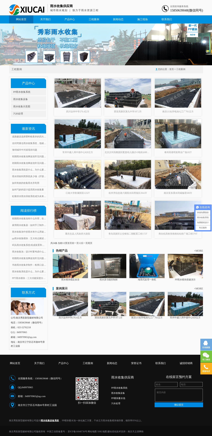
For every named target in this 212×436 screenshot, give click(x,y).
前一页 (75, 243)
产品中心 (70, 19)
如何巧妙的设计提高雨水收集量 (28, 189)
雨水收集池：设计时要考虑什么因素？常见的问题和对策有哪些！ (29, 251)
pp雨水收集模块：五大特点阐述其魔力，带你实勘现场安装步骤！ (29, 238)
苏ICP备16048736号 (77, 431)
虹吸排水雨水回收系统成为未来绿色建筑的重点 (29, 196)
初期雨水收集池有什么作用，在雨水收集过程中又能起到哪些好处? (29, 218)
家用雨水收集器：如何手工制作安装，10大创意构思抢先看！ (29, 225)
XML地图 (102, 431)
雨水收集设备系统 (50, 420)
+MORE (198, 250)
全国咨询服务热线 (179, 6)
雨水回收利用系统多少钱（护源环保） (29, 176)
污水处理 (18, 113)
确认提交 (178, 405)
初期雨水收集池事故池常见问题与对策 (29, 156)
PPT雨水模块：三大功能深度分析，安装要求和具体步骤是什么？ (29, 278)
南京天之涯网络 (136, 431)
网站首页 (21, 19)
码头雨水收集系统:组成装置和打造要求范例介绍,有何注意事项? (29, 245)
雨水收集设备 (20, 99)
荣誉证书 (136, 363)
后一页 (84, 243)
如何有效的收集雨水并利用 (25, 183)
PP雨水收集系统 (22, 92)
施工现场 (142, 19)
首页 (171, 69)
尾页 (90, 243)
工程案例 (94, 19)
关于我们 (45, 19)
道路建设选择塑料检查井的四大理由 (29, 136)
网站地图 (92, 431)
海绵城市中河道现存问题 (24, 150)
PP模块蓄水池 (118, 398)
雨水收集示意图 (21, 106)
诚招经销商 (186, 363)
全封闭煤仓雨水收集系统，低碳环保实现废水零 (29, 143)
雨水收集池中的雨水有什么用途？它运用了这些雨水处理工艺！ (29, 232)
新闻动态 (118, 19)
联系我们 (167, 19)
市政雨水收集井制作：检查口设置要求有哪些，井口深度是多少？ (29, 265)
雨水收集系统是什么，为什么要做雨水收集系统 (29, 170)
